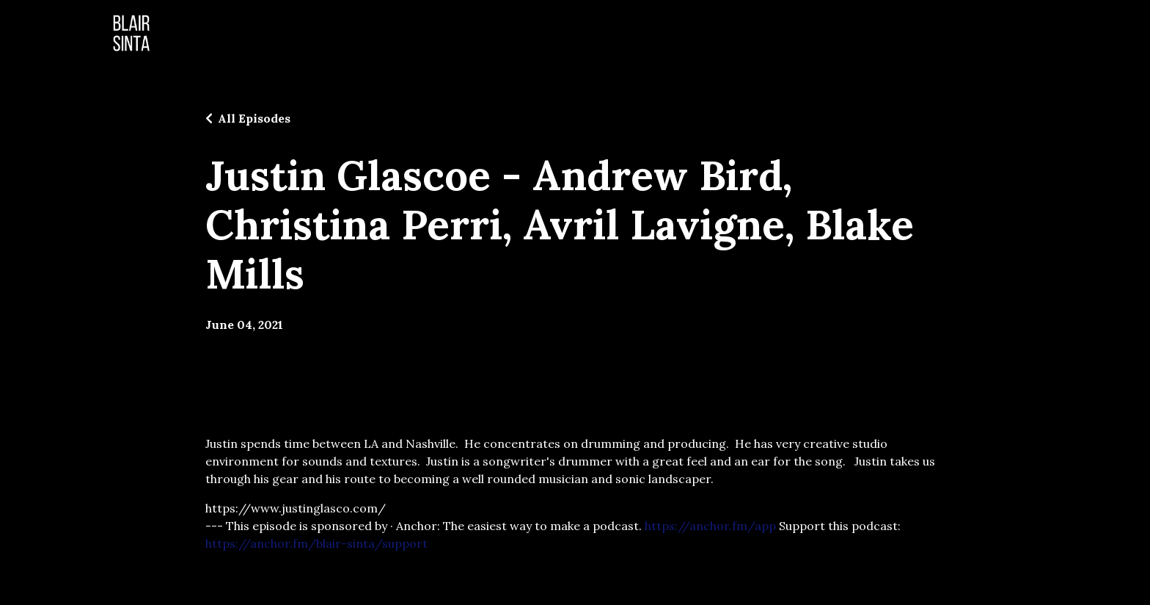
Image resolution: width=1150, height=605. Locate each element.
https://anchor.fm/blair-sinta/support (316, 543)
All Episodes (254, 118)
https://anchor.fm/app (710, 525)
